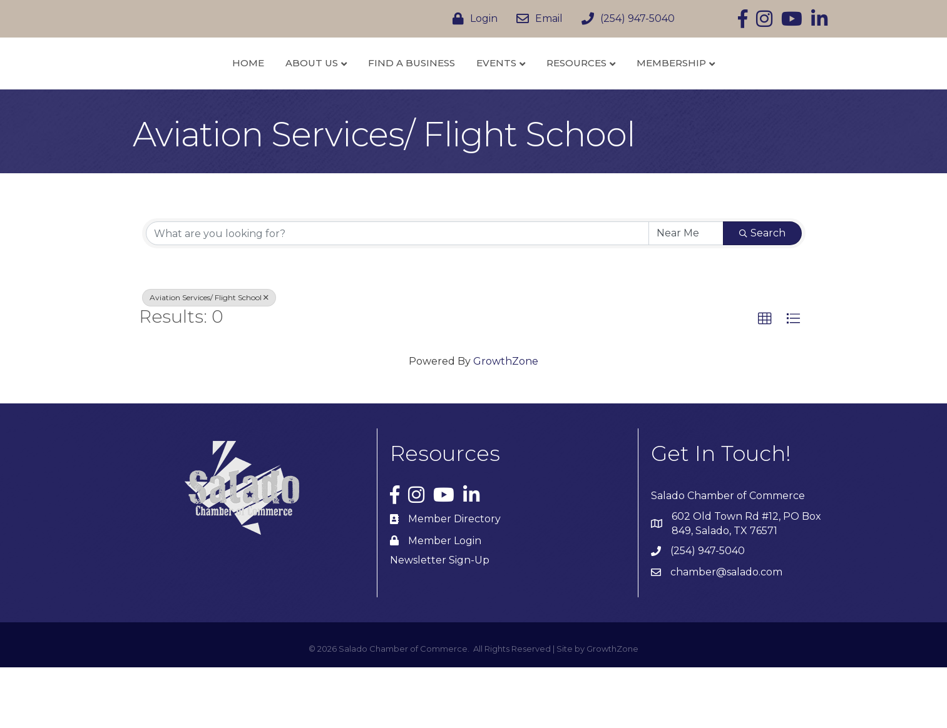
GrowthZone (505, 422)
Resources (643, 93)
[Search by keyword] (397, 294)
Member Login (444, 601)
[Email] (536, 18)
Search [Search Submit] (762, 294)
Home (182, 93)
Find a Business (345, 93)
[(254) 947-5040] (625, 18)
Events (563, 93)
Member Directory (454, 580)
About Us (245, 93)
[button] (764, 380)
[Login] (472, 18)
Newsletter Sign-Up (439, 621)
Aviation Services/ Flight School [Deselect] (209, 358)
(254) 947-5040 (707, 612)
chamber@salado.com (726, 633)
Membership (738, 93)
